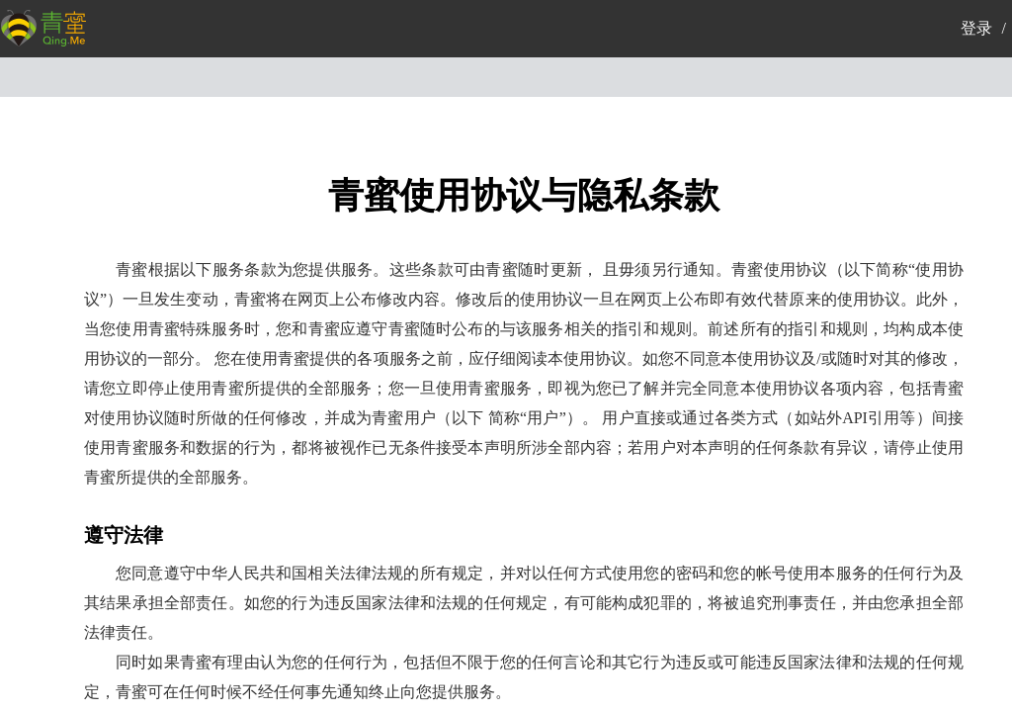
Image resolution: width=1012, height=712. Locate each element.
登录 (976, 28)
